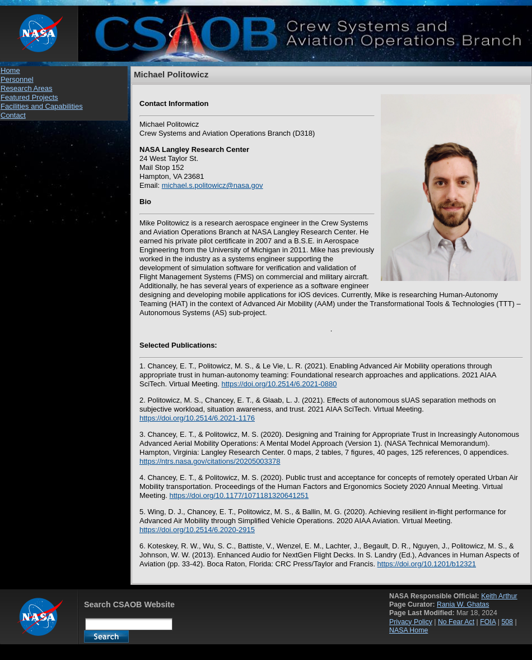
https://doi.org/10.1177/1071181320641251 (239, 495)
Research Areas (27, 88)
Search (106, 636)
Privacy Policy (410, 622)
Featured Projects (29, 97)
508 (507, 622)
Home (10, 70)
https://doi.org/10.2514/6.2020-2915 (197, 529)
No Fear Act (456, 622)
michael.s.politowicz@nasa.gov (212, 185)
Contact (13, 115)
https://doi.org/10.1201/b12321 (426, 564)
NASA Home (408, 630)
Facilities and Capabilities (42, 106)
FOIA (488, 622)
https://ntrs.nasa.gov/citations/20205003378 (210, 461)
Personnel (17, 79)
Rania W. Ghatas (463, 604)
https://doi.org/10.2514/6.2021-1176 (197, 418)
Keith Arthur (499, 596)
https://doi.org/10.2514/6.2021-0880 (279, 384)
